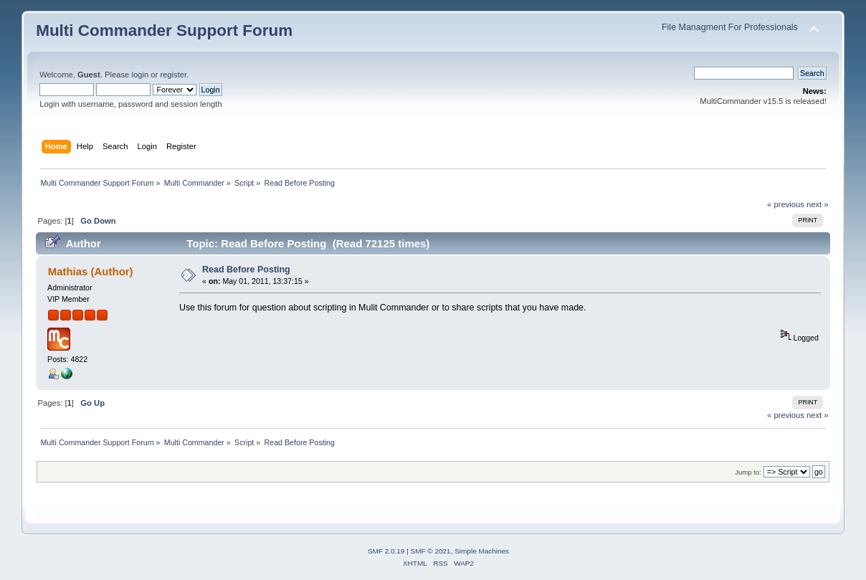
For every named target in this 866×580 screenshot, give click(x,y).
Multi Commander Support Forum (164, 30)
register (173, 74)
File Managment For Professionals (730, 27)
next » (817, 204)
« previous (785, 204)
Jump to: (748, 472)
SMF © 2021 (431, 551)
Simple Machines (482, 551)
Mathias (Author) (90, 271)
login (139, 74)
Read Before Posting (246, 270)
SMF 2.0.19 (386, 551)
